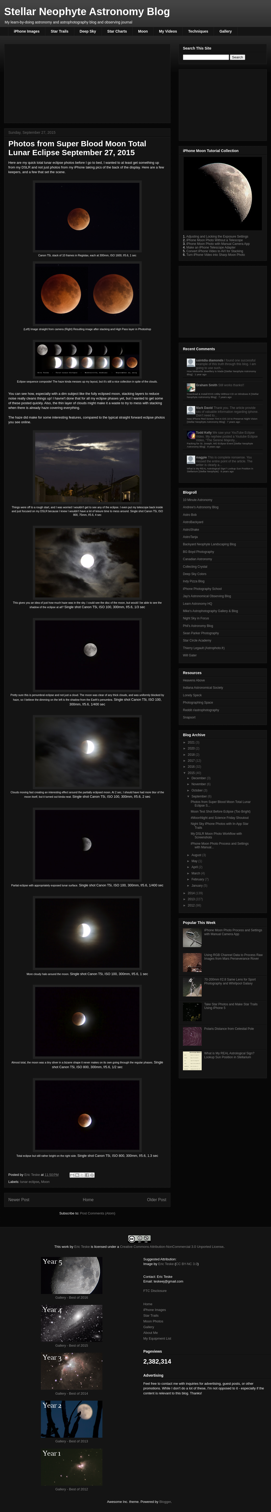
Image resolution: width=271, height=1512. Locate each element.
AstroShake (191, 529)
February (198, 879)
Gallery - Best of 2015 (71, 1345)
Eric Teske (32, 1175)
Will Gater (190, 655)
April (195, 867)
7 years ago (225, 397)
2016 (192, 767)
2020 (192, 748)
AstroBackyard (193, 522)
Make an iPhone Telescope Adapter (211, 247)
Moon (143, 31)
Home (88, 1199)
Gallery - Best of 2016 (71, 1297)
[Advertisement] (87, 82)
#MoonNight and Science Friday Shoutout (220, 818)
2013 (192, 899)
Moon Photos (153, 1321)
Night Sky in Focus (196, 618)
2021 (192, 742)
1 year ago (200, 374)
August (197, 855)
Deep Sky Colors (194, 574)
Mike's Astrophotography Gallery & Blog (210, 611)
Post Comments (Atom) (97, 1213)
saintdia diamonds (209, 360)
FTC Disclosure (155, 1291)
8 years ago (213, 446)
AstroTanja (190, 537)
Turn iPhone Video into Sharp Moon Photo (215, 255)
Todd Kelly (204, 432)
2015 (192, 773)
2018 (192, 755)
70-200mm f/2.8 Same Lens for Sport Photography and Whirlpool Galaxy (230, 981)
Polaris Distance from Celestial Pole (229, 1029)
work (65, 1247)
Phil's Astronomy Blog (198, 626)
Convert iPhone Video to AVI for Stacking (214, 251)
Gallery (225, 31)
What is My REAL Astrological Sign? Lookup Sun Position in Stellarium (229, 1055)
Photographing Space (198, 702)
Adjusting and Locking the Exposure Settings (217, 236)
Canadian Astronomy (197, 559)
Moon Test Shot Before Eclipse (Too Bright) (220, 811)
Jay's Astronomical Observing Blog (207, 596)
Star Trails (60, 31)
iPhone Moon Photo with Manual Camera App (218, 244)
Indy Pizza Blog (194, 581)
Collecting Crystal (195, 566)
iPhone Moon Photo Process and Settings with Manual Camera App (233, 932)
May (195, 861)
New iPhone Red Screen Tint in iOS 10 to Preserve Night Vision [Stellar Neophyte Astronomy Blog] (222, 420)
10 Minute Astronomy (197, 500)
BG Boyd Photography (198, 552)
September (200, 796)
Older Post (156, 1199)
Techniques (198, 31)
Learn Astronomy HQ (197, 604)
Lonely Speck (192, 695)
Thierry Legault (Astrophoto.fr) (204, 648)
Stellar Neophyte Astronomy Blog (87, 11)
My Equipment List (157, 1338)
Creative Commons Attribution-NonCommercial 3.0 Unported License (171, 1247)
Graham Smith (206, 385)
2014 (192, 893)
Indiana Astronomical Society (203, 688)
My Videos (168, 31)
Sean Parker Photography (201, 633)
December (199, 778)
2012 (192, 905)
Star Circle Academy (197, 640)
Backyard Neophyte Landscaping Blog (209, 544)
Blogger (165, 1502)
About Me (150, 1333)
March (196, 873)
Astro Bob (190, 515)
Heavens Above (194, 680)
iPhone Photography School (202, 589)
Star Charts (117, 31)
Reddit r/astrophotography (201, 710)
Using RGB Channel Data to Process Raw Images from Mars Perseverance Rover (233, 956)
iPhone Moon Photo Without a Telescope (214, 240)
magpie (201, 457)
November (199, 784)
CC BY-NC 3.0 (187, 1264)
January (198, 885)
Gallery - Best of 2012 (71, 1489)
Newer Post (18, 1199)
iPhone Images (27, 31)
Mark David (204, 408)
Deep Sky (88, 31)
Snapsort (189, 717)
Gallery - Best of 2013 (71, 1441)
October (198, 790)
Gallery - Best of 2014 (71, 1393)
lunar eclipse (29, 1182)
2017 (192, 761)
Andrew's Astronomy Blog (200, 507)
